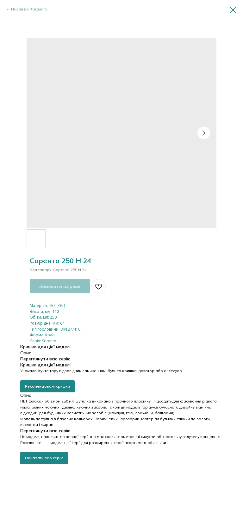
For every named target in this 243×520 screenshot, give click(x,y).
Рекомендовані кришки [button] (47, 386)
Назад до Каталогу (29, 9)
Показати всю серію (44, 457)
